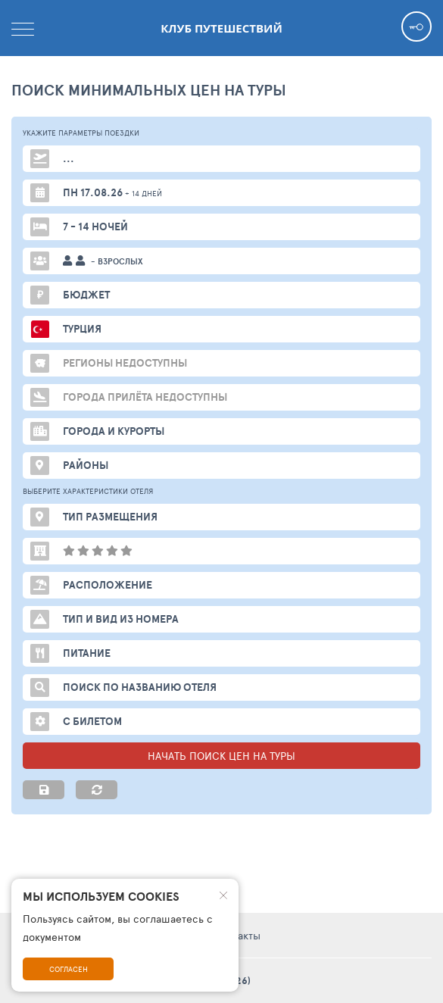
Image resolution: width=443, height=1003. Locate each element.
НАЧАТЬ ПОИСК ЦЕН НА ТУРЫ (221, 755)
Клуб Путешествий (221, 28)
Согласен (68, 969)
